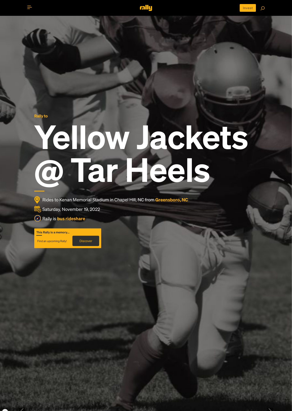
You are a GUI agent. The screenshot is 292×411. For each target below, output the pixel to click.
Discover (85, 241)
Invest (248, 8)
